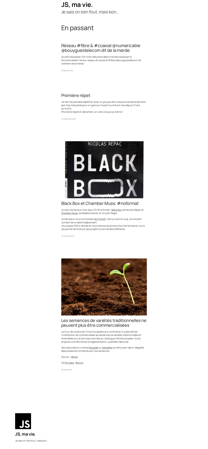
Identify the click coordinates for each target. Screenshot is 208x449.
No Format (99, 219)
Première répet (76, 95)
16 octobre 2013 (67, 236)
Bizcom (79, 362)
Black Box (116, 209)
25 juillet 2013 (66, 369)
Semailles (107, 347)
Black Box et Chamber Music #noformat (100, 203)
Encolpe (69, 362)
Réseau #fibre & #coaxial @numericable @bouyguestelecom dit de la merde (100, 48)
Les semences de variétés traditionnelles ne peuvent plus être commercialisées (104, 323)
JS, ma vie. (77, 4)
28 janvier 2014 (67, 70)
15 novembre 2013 (68, 119)
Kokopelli (94, 347)
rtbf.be (74, 356)
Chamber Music (69, 213)
